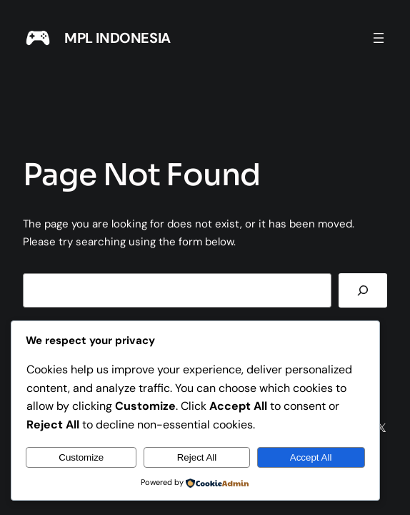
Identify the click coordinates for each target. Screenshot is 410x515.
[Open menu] (378, 37)
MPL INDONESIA (117, 38)
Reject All (197, 457)
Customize (81, 457)
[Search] (363, 290)
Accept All (311, 457)
